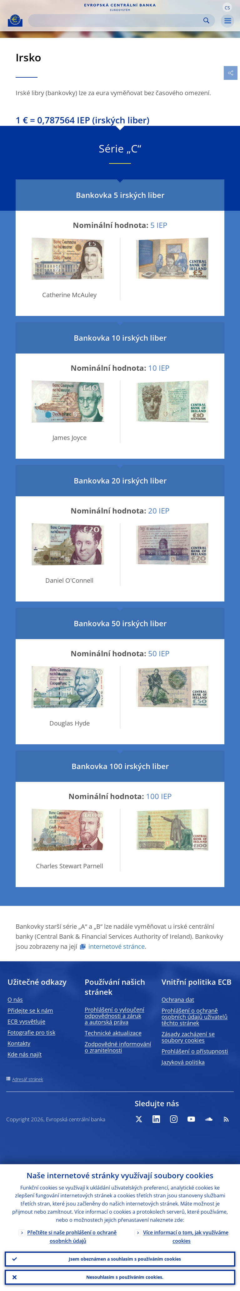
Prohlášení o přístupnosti (195, 1051)
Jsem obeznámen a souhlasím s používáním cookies (125, 1259)
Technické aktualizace (113, 1033)
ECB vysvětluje (26, 1021)
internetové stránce (116, 946)
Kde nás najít (25, 1054)
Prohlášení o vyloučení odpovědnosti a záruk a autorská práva (114, 1016)
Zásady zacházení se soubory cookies (188, 1037)
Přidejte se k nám (30, 1010)
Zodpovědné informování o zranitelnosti (118, 1047)
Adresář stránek (27, 1079)
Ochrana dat (178, 999)
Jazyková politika (183, 1062)
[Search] (116, 20)
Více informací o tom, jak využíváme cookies (185, 1236)
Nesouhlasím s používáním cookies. (124, 1277)
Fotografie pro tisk (31, 1032)
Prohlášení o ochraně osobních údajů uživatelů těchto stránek (195, 1017)
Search (206, 20)
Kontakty (19, 1043)
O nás (15, 999)
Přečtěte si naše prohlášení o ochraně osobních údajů (72, 1236)
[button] (227, 7)
